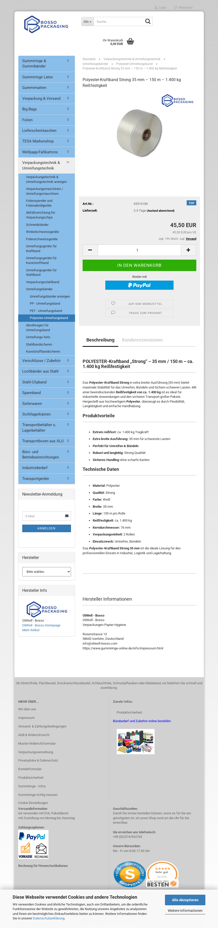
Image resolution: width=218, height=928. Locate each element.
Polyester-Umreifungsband (49, 318)
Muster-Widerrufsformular (37, 743)
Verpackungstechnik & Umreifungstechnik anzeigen (46, 179)
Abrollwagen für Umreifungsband (38, 327)
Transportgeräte (35, 478)
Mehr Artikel (30, 630)
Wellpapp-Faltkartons (40, 152)
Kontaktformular (29, 769)
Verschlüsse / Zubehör (41, 360)
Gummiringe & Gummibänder (34, 63)
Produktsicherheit (30, 777)
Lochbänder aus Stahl (40, 371)
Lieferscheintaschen (39, 130)
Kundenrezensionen (142, 340)
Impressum (26, 718)
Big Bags (29, 109)
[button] (90, 250)
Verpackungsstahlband (42, 282)
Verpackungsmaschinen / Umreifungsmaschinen (44, 191)
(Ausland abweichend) (161, 210)
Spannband (31, 392)
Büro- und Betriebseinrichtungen (40, 454)
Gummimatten (34, 87)
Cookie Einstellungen (33, 803)
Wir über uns (27, 709)
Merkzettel (183, 7)
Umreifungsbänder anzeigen (50, 296)
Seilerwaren (32, 403)
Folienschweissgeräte (42, 239)
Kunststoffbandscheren (43, 351)
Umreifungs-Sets (38, 337)
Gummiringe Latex (37, 77)
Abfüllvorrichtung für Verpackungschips (40, 215)
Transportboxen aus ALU (43, 441)
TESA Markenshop (38, 141)
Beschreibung (100, 340)
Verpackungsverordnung (35, 752)
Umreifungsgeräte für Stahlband (41, 272)
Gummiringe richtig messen (38, 795)
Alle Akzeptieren (185, 900)
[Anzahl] (139, 250)
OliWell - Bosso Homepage (41, 625)
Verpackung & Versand (41, 98)
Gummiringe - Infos (32, 786)
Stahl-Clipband (34, 382)
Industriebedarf (34, 468)
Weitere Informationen (185, 911)
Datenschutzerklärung (48, 918)
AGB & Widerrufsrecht (34, 735)
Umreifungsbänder (39, 289)
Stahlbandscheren (39, 344)
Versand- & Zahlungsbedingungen (42, 726)
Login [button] (160, 7)
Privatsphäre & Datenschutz (38, 760)
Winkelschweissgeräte (42, 232)
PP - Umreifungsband (45, 303)
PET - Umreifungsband (46, 311)
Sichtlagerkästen (36, 414)
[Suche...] (87, 21)
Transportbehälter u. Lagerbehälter (39, 427)
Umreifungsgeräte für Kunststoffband (41, 260)
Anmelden (46, 528)
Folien (27, 120)
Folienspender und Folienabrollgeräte (39, 203)
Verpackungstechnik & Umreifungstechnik (41, 165)
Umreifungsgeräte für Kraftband (41, 248)
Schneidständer (37, 225)
